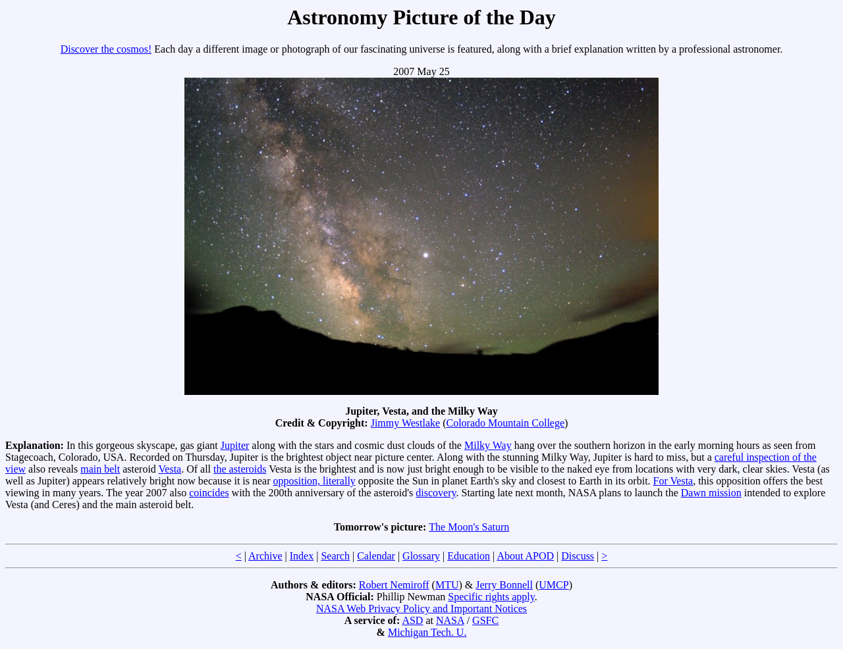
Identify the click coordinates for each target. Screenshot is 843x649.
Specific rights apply (491, 596)
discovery (436, 492)
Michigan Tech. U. (427, 632)
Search (335, 555)
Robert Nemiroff (394, 584)
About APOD (525, 555)
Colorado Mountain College (506, 422)
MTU (447, 584)
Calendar (376, 555)
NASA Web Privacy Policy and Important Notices (421, 608)
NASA (450, 620)
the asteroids (239, 469)
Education (468, 555)
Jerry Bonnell (504, 584)
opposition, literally (314, 480)
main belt (100, 469)
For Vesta (673, 480)
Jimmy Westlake (406, 422)
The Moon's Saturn (469, 526)
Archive (265, 555)
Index (301, 555)
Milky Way (488, 445)
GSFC (485, 620)
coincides (209, 492)
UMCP (553, 584)
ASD (412, 620)
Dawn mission (711, 492)
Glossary (421, 555)
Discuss (577, 555)
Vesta (170, 469)
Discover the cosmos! (106, 49)
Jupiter (235, 445)
